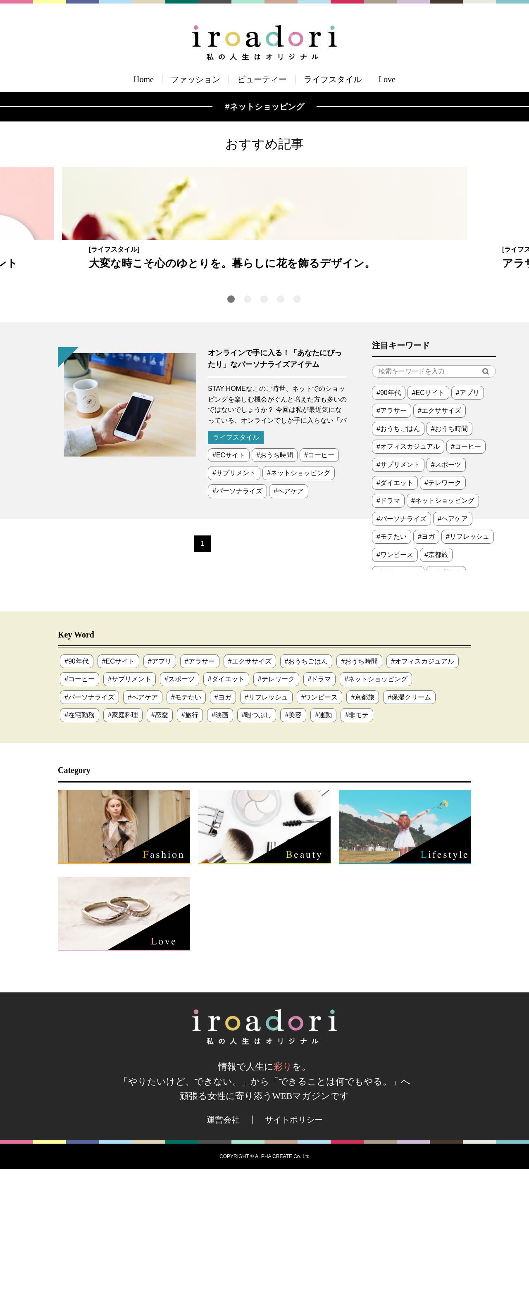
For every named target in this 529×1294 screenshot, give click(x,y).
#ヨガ (426, 662)
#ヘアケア (289, 616)
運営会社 (223, 1245)
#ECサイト (228, 580)
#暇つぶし (257, 840)
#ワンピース (394, 679)
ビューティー (262, 79)
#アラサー (391, 535)
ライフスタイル (333, 79)
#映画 (220, 840)
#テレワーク (442, 607)
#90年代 (388, 517)
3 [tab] (264, 424)
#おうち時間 (274, 580)
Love (387, 79)
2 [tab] (247, 424)
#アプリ (467, 517)
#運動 (323, 840)
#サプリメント (234, 598)
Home (143, 79)
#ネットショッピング (298, 598)
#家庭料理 (123, 840)
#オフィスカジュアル (408, 572)
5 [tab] (297, 424)
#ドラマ (388, 625)
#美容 (293, 840)
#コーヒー (319, 580)
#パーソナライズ (237, 616)
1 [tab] (231, 424)
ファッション (195, 79)
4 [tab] (280, 424)
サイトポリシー (294, 1245)
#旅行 (189, 840)
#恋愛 (159, 840)
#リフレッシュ (467, 662)
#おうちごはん (398, 553)
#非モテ (357, 840)
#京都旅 (436, 679)
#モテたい (391, 662)
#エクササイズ (439, 535)
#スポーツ (446, 589)
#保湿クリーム (409, 822)
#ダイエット (394, 607)
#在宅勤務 (79, 840)
